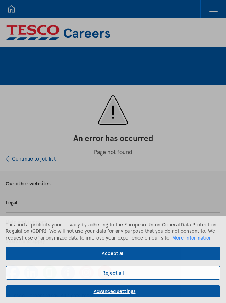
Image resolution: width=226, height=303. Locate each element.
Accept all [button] (113, 253)
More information (192, 238)
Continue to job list (34, 159)
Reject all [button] (113, 273)
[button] (213, 9)
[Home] (11, 9)
